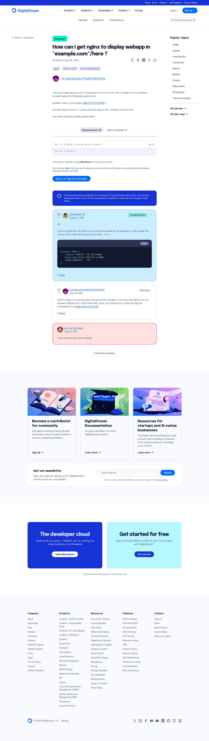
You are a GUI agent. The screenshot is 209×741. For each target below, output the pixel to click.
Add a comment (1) (117, 130)
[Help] (153, 144)
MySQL (176, 74)
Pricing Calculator (99, 670)
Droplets (63, 639)
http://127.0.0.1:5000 (93, 102)
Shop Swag (96, 687)
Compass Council (99, 649)
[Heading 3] (83, 144)
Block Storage (66, 669)
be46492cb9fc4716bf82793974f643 (85, 78)
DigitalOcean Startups (101, 640)
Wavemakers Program (101, 644)
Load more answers (104, 353)
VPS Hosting (128, 636)
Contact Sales (190, 2)
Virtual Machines (130, 666)
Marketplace (97, 662)
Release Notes (98, 679)
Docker (176, 80)
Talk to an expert (181, 98)
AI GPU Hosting (130, 619)
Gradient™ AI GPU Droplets (71, 619)
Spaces (62, 665)
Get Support (175, 2)
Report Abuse (160, 627)
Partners (31, 640)
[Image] (71, 144)
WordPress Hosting (132, 662)
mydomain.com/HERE (86, 306)
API (60, 678)
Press (30, 653)
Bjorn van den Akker (73, 328)
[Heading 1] (77, 144)
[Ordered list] (89, 144)
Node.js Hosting (130, 653)
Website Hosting (130, 640)
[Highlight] (74, 144)
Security (31, 666)
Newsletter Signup (99, 657)
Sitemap (65, 720)
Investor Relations (36, 670)
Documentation (98, 674)
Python (176, 68)
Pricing (94, 666)
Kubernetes (178, 86)
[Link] (68, 144)
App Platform (65, 652)
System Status (160, 631)
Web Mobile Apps (131, 657)
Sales (156, 623)
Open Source (97, 653)
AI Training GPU (130, 627)
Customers (32, 636)
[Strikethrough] (65, 144)
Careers (163, 2)
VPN (125, 644)
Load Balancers (66, 656)
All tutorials (178, 92)
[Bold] (56, 144)
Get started (144, 554)
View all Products (67, 705)
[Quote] (92, 144)
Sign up (190, 10)
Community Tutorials (100, 619)
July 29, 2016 (76, 293)
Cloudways (64, 701)
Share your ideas (162, 636)
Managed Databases (69, 660)
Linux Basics (179, 56)
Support (158, 619)
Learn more (93, 452)
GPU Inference (129, 631)
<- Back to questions (23, 37)
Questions (98, 20)
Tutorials (82, 20)
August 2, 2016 (76, 217)
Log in (174, 10)
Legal (30, 657)
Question (60, 38)
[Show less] (151, 215)
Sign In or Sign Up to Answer (71, 178)
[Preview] (150, 144)
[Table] (98, 144)
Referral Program (36, 644)
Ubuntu (176, 50)
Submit (168, 472)
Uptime (62, 682)
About (30, 619)
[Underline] (62, 144)
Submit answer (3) (91, 130)
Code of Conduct (99, 683)
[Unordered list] (86, 144)
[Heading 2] (80, 144)
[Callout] (95, 144)
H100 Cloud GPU (130, 623)
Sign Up (38, 452)
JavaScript (178, 62)
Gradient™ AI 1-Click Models (72, 630)
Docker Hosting (130, 649)
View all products (65, 554)
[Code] (100, 144)
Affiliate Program (35, 649)
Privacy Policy (162, 480)
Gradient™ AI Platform (69, 635)
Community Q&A (98, 623)
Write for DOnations (100, 631)
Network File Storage (69, 673)
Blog (147, 2)
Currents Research (99, 636)
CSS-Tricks (96, 627)
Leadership (33, 623)
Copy (144, 243)
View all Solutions (131, 670)
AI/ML (175, 44)
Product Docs (116, 20)
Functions (63, 647)
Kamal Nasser (75, 214)
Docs (154, 2)
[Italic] (59, 144)
